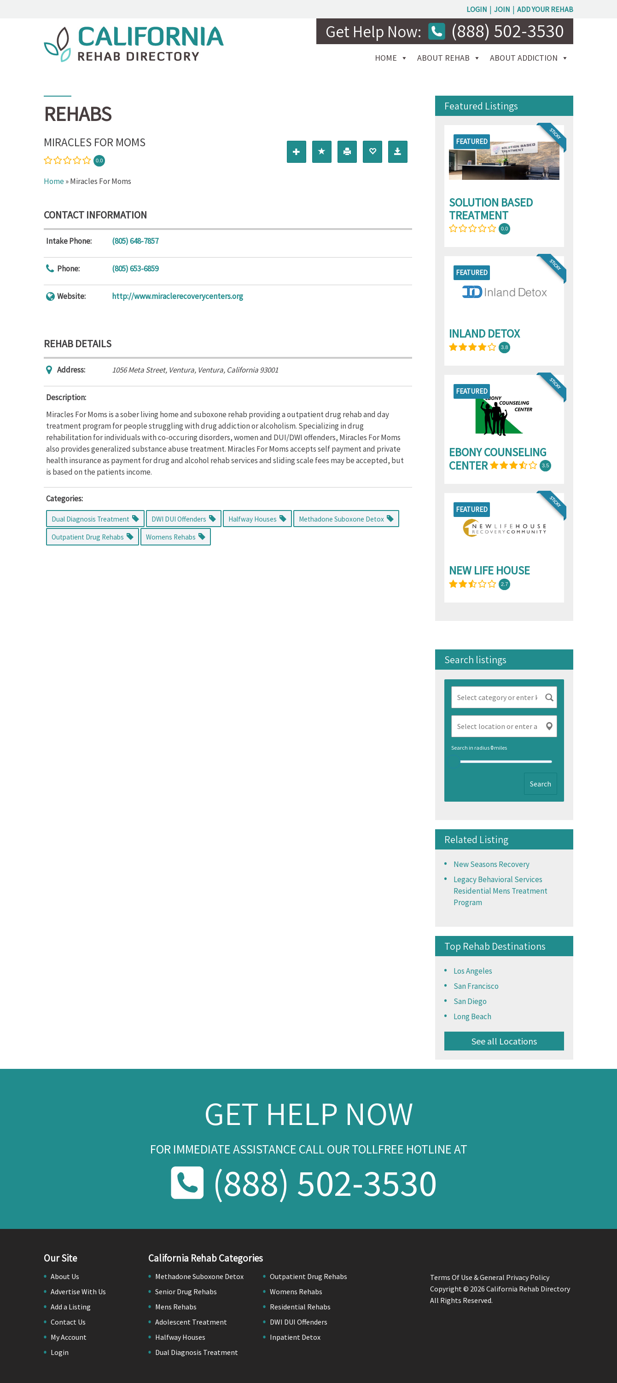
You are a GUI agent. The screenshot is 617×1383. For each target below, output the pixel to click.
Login (476, 9)
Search (540, 783)
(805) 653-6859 (135, 269)
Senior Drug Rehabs (186, 1291)
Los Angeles (473, 971)
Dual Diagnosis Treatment (196, 1352)
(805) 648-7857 (135, 241)
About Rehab (443, 57)
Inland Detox (484, 333)
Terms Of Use (451, 1277)
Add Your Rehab (545, 9)
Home (386, 57)
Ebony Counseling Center (498, 459)
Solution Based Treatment (491, 209)
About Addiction (524, 57)
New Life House (489, 570)
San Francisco (476, 986)
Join (502, 9)
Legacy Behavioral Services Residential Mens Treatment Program (500, 890)
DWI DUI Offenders (298, 1321)
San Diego (470, 1001)
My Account (69, 1337)
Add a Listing (71, 1306)
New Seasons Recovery (492, 864)
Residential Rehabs (300, 1306)
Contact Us (68, 1321)
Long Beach (472, 1016)
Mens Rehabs (176, 1306)
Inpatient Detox (295, 1337)
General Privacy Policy (514, 1277)
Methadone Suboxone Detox (199, 1276)
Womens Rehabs (296, 1291)
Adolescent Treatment (191, 1321)
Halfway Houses (180, 1337)
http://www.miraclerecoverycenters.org (177, 296)
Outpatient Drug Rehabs (308, 1276)
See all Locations (504, 1041)
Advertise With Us (78, 1291)
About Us (65, 1276)
